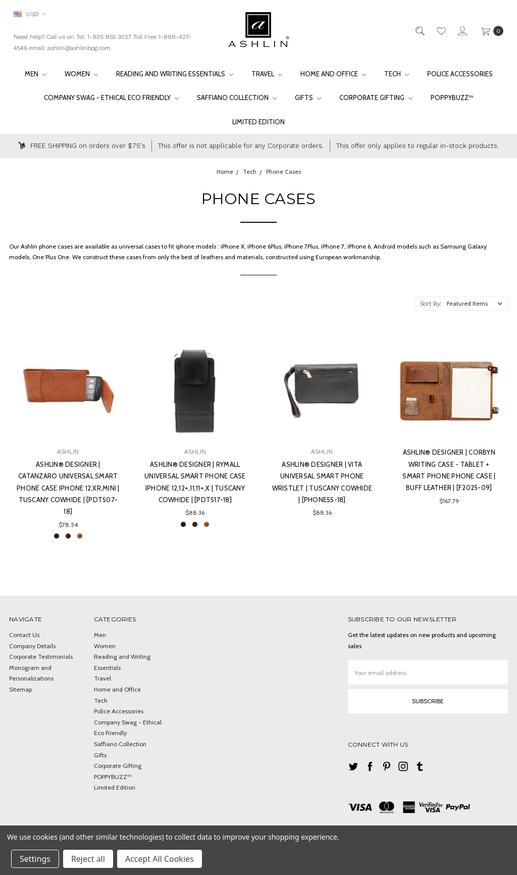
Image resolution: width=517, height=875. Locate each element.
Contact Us (24, 635)
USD (30, 13)
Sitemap (20, 689)
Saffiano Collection (237, 97)
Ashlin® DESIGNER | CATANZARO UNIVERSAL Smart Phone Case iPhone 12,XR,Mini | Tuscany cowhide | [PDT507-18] (68, 488)
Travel (266, 74)
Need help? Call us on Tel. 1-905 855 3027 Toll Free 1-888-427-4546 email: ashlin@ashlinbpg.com (102, 42)
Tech (396, 74)
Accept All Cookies (159, 858)
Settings (35, 858)
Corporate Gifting (375, 97)
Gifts (308, 97)
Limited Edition (258, 122)
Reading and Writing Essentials (174, 74)
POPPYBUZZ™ (452, 97)
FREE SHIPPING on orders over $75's (81, 146)
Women (81, 74)
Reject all (88, 858)
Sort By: (431, 303)
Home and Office (333, 74)
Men (35, 74)
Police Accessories (460, 74)
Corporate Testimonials (41, 656)
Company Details (32, 646)
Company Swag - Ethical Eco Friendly (111, 97)
